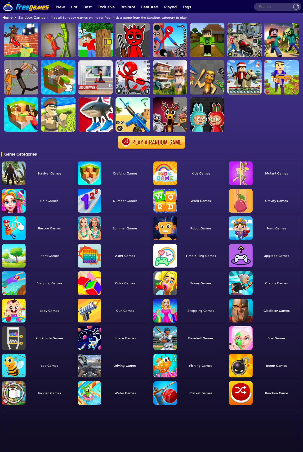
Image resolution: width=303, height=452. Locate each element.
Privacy (157, 446)
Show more (23, 435)
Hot (74, 7)
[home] (26, 2)
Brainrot (127, 7)
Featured (149, 7)
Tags (187, 7)
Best (87, 7)
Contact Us (133, 446)
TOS (146, 446)
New (60, 7)
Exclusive (106, 7)
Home (7, 17)
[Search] (277, 7)
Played (170, 7)
